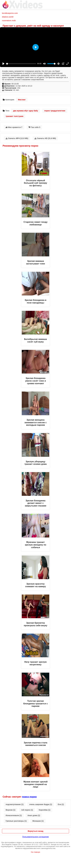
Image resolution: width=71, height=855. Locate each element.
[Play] (3, 64)
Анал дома (34, 815)
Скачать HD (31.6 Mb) (45, 138)
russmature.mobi (9, 20)
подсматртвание (14, 804)
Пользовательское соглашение (35, 837)
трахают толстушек (14, 116)
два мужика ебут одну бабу (25, 111)
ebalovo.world (7, 17)
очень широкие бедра (40, 804)
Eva (61, 804)
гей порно (27, 810)
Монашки (38, 821)
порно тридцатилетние (54, 111)
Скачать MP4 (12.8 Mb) (17, 138)
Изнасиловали (14, 815)
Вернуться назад (35, 831)
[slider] (21, 63)
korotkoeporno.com (10, 13)
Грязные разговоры (16, 821)
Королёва (44, 810)
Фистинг (22, 100)
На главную (35, 852)
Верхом (10, 810)
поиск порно (29, 796)
